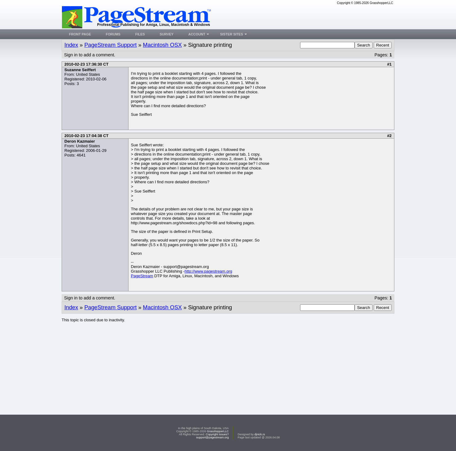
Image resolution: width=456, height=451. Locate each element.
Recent (382, 45)
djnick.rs (259, 434)
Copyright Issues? (217, 434)
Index (71, 45)
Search (363, 45)
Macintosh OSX (162, 45)
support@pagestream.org (212, 437)
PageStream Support (110, 45)
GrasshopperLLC (218, 431)
